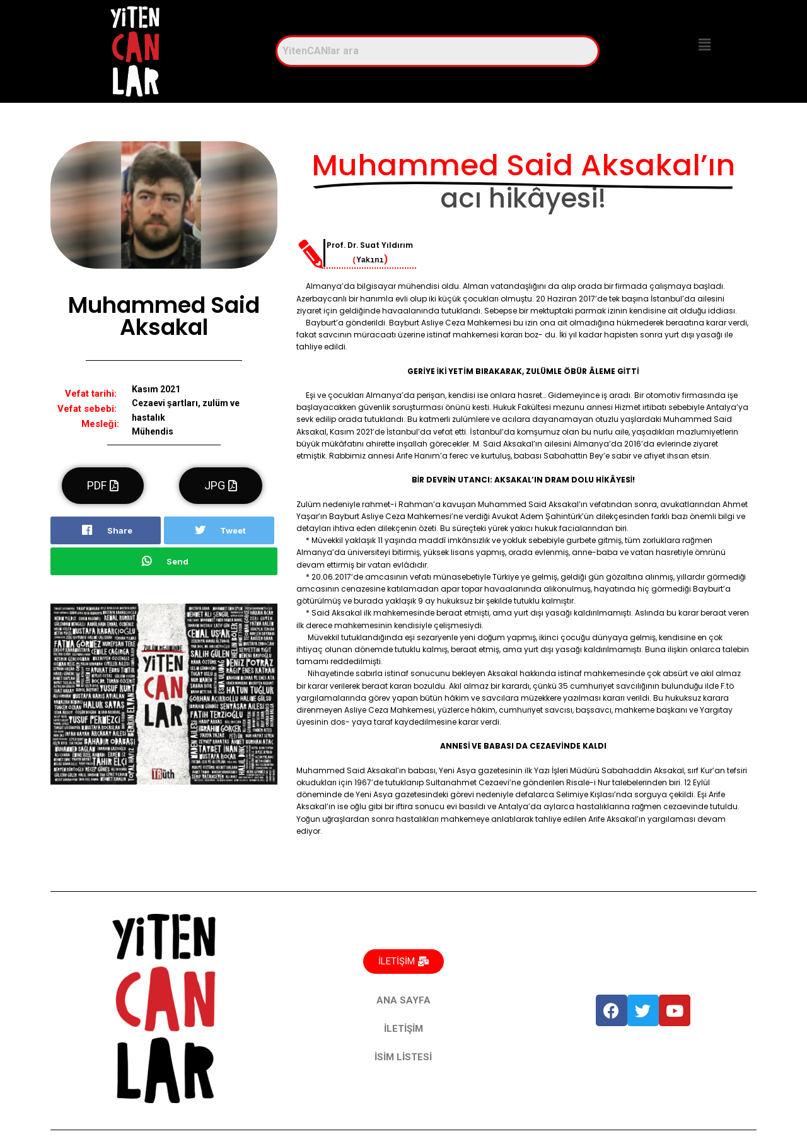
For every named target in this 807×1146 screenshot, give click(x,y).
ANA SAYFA (403, 1000)
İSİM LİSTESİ (403, 1057)
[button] (705, 45)
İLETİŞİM (403, 1028)
